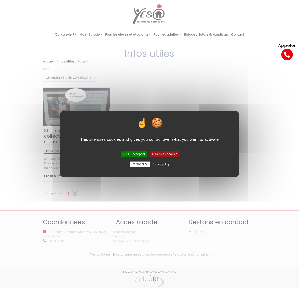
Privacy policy (160, 164)
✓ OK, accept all (134, 154)
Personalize (140, 164)
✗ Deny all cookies (164, 154)
